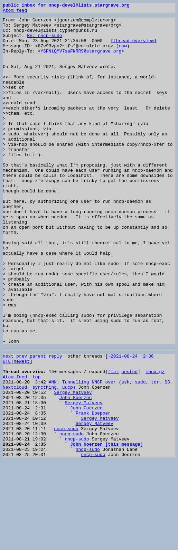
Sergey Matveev (73, 468)
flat (113, 443)
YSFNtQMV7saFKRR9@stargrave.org (80, 60)
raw (123, 54)
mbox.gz (155, 443)
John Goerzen (75, 474)
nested (129, 443)
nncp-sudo (66, 511)
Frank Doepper (93, 493)
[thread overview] (134, 48)
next (8, 424)
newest (21, 430)
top (36, 449)
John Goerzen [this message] (106, 530)
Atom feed (15, 12)
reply (55, 424)
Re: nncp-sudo (44, 41)
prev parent (31, 424)
